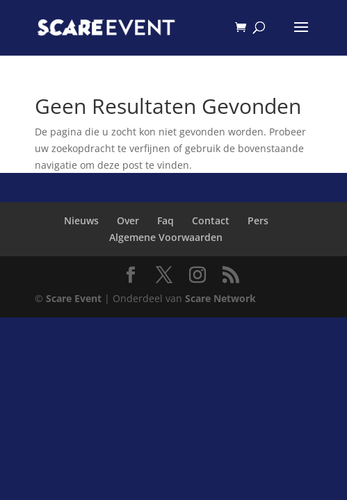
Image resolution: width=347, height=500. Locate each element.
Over (128, 220)
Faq (165, 220)
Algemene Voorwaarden (166, 237)
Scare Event (74, 298)
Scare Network (220, 298)
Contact (210, 220)
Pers (258, 220)
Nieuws (81, 220)
